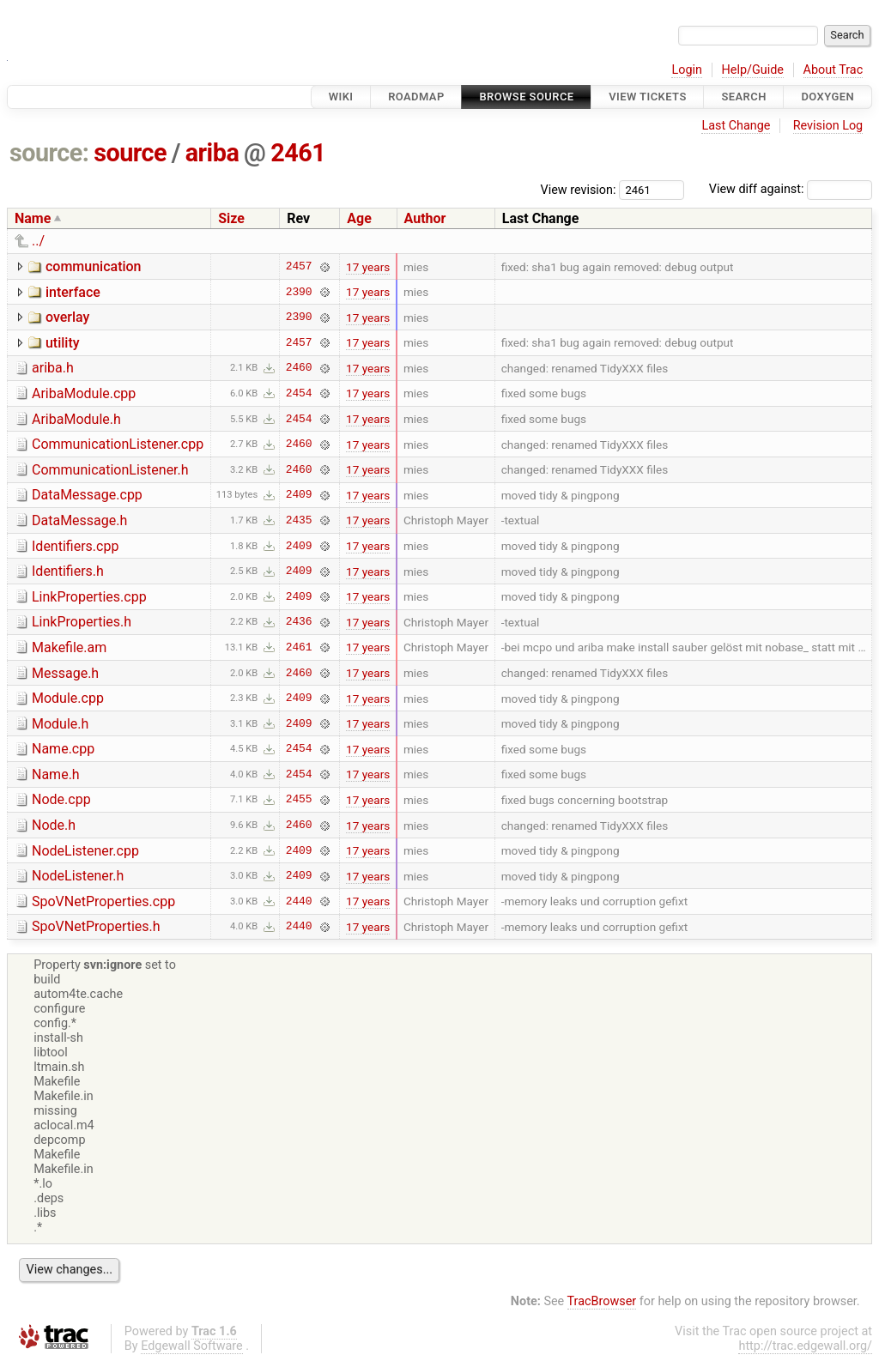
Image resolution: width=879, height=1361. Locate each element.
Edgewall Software (192, 1346)
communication (93, 266)
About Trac (833, 70)
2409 (299, 495)
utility (62, 343)
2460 (299, 368)
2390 (299, 291)
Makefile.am (69, 647)
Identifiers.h (68, 571)
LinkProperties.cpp (89, 597)
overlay (67, 317)
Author (425, 218)
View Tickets (647, 96)
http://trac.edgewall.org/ (805, 1346)
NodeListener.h (78, 876)
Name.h (56, 774)
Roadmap (416, 96)
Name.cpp (63, 749)
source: (49, 152)
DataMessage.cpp (87, 495)
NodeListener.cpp (85, 851)
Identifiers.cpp (75, 546)
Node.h (54, 825)
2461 (297, 152)
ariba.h (53, 368)
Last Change (735, 125)
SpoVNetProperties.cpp (103, 901)
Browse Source (526, 96)
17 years (368, 267)
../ (38, 241)
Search (743, 96)
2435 (299, 520)
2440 (299, 901)
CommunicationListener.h (110, 470)
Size (231, 218)
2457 (299, 267)
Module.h (60, 724)
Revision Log (828, 125)
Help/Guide (753, 70)
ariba (212, 152)
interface (72, 292)
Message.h (65, 673)
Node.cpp (61, 799)
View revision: (578, 189)
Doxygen (827, 96)
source (130, 152)
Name (33, 218)
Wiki (341, 96)
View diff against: (790, 189)
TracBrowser (602, 1301)
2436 (299, 622)
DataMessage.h (79, 520)
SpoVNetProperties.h (96, 926)
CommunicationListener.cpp (117, 444)
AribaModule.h (76, 419)
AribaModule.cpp (84, 393)
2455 (299, 800)
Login (686, 70)
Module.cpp (68, 698)
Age (359, 218)
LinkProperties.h (81, 622)
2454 (299, 393)
